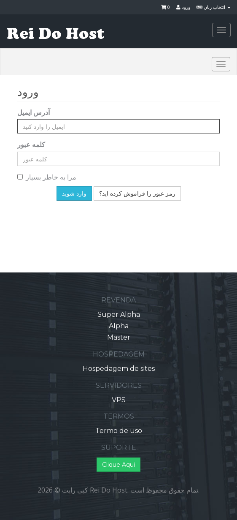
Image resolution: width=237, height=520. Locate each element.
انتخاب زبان (214, 7)
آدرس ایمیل (33, 112)
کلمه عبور (31, 144)
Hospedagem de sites (119, 369)
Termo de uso (118, 431)
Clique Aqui (118, 464)
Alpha (119, 326)
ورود (183, 7)
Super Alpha (118, 314)
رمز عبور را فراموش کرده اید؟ (137, 193)
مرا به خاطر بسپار (46, 177)
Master (118, 337)
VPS (119, 400)
